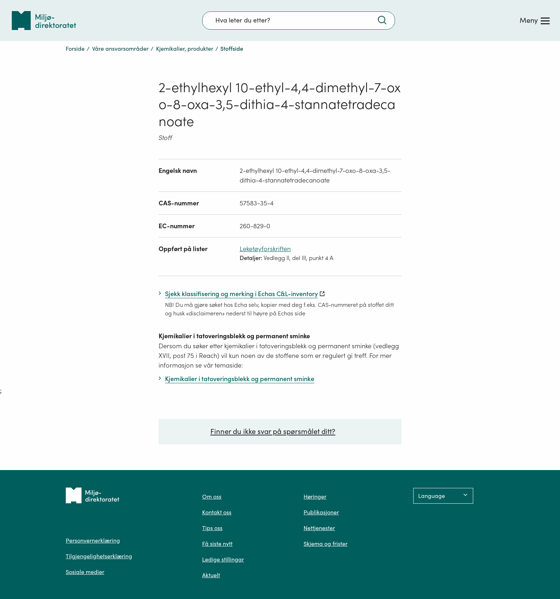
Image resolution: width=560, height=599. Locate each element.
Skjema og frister (326, 543)
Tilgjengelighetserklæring (99, 556)
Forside (75, 48)
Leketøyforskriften (265, 249)
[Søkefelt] (298, 20)
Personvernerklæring (93, 540)
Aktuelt (211, 575)
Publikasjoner (321, 512)
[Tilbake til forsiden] (44, 20)
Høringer (315, 496)
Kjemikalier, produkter (184, 48)
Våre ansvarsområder (120, 48)
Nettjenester (319, 527)
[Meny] (534, 20)
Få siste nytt (217, 543)
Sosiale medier (85, 571)
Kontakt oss (216, 512)
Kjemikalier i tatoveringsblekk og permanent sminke (234, 336)
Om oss (211, 496)
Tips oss (212, 527)
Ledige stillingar (223, 559)
